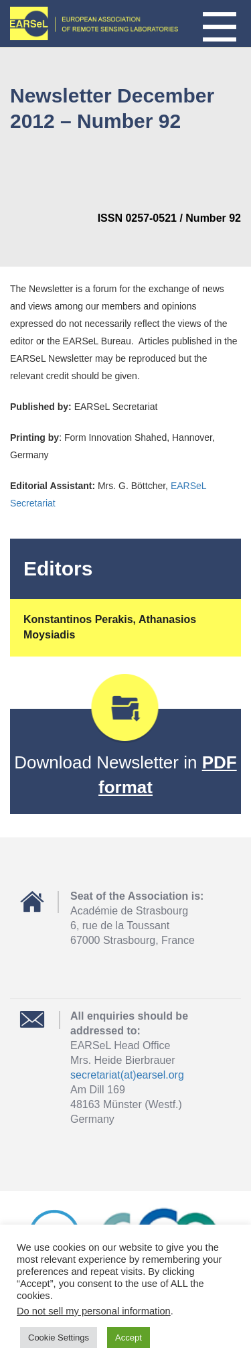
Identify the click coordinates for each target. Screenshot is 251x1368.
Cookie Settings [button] (58, 1337)
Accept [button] (128, 1337)
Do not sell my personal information (94, 1311)
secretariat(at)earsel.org (127, 1075)
